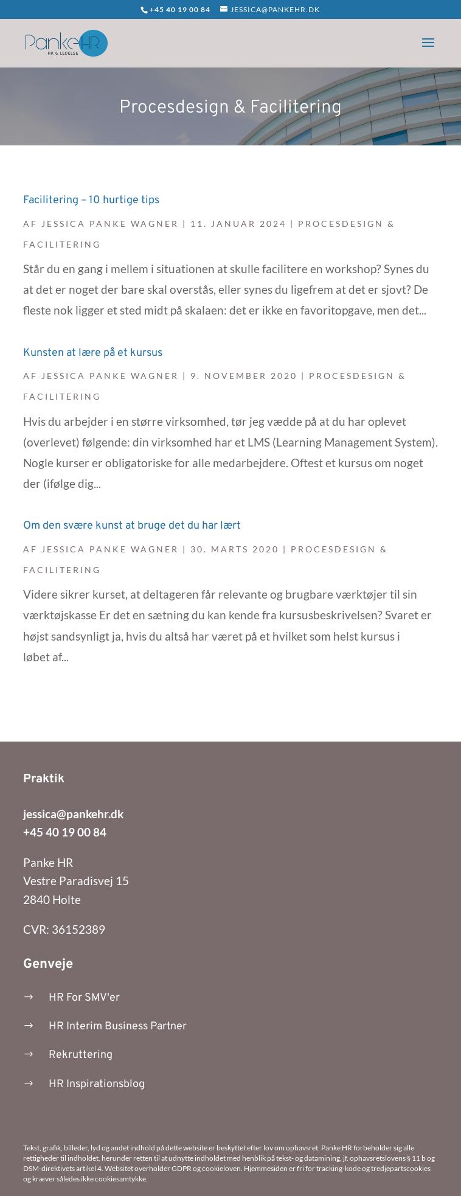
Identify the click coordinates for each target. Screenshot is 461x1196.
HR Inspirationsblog (97, 1084)
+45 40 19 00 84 (64, 832)
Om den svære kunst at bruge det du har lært (132, 526)
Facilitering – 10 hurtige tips (91, 200)
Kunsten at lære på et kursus (92, 353)
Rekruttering (81, 1055)
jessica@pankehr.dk (73, 814)
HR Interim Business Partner (118, 1027)
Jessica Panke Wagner (110, 223)
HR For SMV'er (84, 998)
